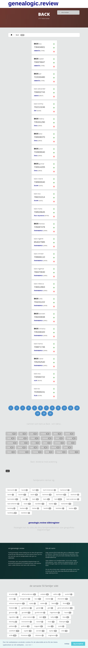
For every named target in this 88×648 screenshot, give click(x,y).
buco (38, 599)
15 (50, 413)
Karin (59, 438)
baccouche (12, 490)
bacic (35, 499)
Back (17, 35)
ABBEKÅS (37, 50)
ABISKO (36, 95)
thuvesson (26, 635)
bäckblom (25, 513)
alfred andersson (29, 594)
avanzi (12, 599)
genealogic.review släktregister (44, 523)
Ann (71, 443)
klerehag (13, 622)
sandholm (14, 631)
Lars (33, 434)
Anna (11, 438)
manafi (39, 622)
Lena (24, 443)
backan (53, 504)
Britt (49, 452)
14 (44, 413)
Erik (10, 447)
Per (44, 447)
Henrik (55, 447)
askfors (56, 594)
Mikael (22, 438)
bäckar (35, 508)
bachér (22, 495)
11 (71, 408)
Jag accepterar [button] (78, 644)
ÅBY (35, 110)
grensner (13, 613)
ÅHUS (35, 125)
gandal (39, 608)
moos (51, 622)
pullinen (25, 626)
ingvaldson (13, 617)
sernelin (40, 631)
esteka (43, 603)
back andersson (73, 499)
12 (77, 408)
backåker (39, 504)
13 (38, 413)
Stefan (21, 447)
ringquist (38, 626)
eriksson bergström (17, 603)
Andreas (12, 443)
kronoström (27, 622)
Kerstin (74, 452)
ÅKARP (36, 185)
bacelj (24, 490)
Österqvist (64, 622)
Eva (23, 434)
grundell (26, 613)
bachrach (75, 495)
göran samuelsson (65, 608)
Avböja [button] (66, 644)
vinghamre (53, 635)
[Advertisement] (20, 52)
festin (55, 603)
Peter (34, 438)
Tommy (37, 452)
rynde (61, 626)
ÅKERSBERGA (38, 230)
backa (27, 504)
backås (47, 508)
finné (66, 603)
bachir (34, 495)
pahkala (13, 626)
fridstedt (13, 608)
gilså (50, 608)
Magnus (61, 452)
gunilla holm (40, 613)
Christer (59, 443)
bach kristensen (49, 490)
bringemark (25, 599)
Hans (35, 443)
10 (64, 408)
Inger (33, 447)
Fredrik (45, 434)
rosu (50, 626)
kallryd (54, 617)
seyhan (53, 631)
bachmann (61, 495)
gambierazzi (27, 608)
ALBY (35, 380)
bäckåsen (60, 508)
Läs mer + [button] (28, 645)
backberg (12, 513)
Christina (23, 452)
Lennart (47, 438)
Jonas (67, 447)
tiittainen (39, 635)
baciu (46, 499)
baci (25, 499)
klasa (66, 617)
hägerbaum (55, 613)
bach (35, 490)
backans (24, 508)
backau (73, 508)
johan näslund (29, 617)
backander (66, 504)
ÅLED (35, 395)
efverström (63, 599)
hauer (67, 613)
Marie (11, 452)
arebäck (45, 594)
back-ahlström (13, 504)
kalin (42, 617)
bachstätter (13, 499)
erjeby (32, 603)
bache (11, 495)
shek (64, 631)
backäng (11, 508)
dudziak (49, 599)
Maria (57, 434)
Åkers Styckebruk (39, 215)
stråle (12, 635)
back (58, 499)
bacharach (65, 490)
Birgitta (71, 438)
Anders (11, 434)
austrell (68, 594)
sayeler (28, 631)
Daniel (69, 434)
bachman (47, 495)
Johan (47, 443)
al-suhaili (13, 594)
